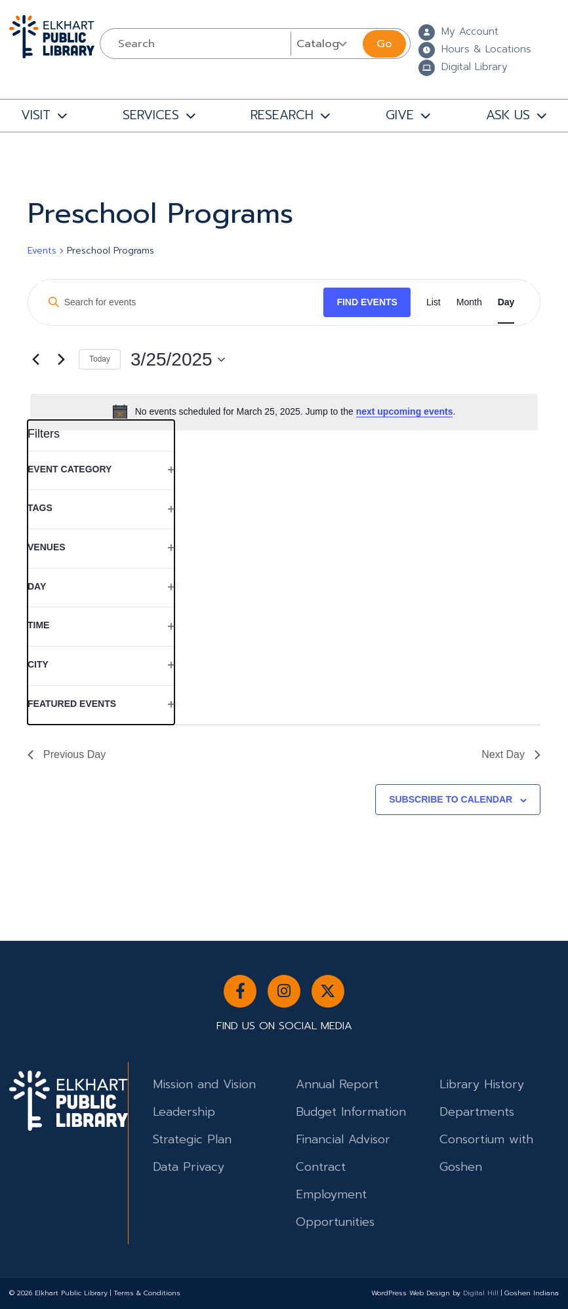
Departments (476, 1112)
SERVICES (151, 114)
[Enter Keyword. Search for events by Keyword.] (181, 302)
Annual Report (337, 1084)
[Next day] (61, 360)
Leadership (184, 1112)
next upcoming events (404, 411)
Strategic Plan (192, 1139)
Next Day (510, 754)
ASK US (508, 114)
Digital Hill (480, 1293)
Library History (481, 1084)
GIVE (400, 114)
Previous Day (67, 754)
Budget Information (351, 1112)
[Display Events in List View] (433, 302)
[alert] (284, 412)
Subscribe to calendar (450, 799)
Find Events (366, 302)
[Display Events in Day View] (506, 302)
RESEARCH (282, 114)
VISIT (36, 114)
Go (384, 43)
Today (99, 359)
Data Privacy (188, 1167)
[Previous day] (35, 360)
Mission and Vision (204, 1084)
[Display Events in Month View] (469, 302)
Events (42, 250)
